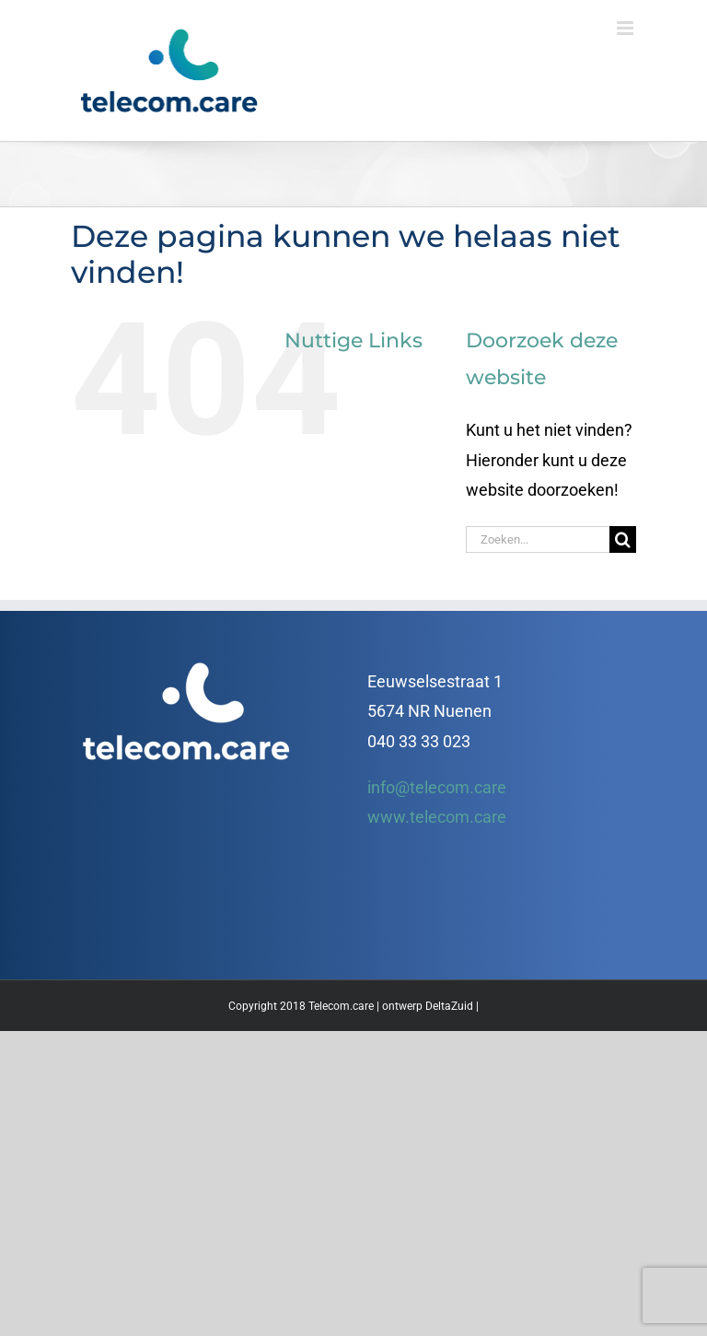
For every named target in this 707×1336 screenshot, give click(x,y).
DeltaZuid (449, 1006)
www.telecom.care (436, 816)
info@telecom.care (436, 787)
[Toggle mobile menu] (626, 28)
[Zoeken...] (537, 539)
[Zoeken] (622, 539)
